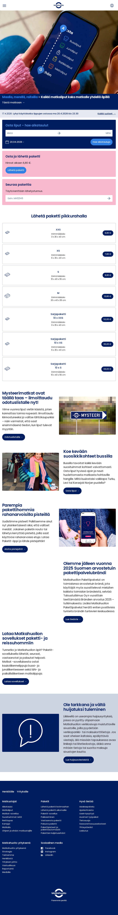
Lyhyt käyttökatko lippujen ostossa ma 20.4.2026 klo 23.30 (45, 113)
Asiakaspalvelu (86, 806)
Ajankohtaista (86, 810)
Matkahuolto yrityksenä (14, 848)
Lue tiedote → (73, 619)
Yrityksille (22, 791)
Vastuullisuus (8, 865)
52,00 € (107, 319)
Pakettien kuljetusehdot (53, 833)
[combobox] (62, 133)
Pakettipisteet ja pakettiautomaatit (50, 828)
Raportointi (8, 868)
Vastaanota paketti (51, 820)
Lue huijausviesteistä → (79, 759)
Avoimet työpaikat (88, 817)
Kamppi (6, 823)
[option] (59, 60)
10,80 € (107, 296)
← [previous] (3, 60)
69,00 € (107, 369)
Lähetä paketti (16, 170)
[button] (59, 233)
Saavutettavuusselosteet (92, 823)
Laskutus (83, 830)
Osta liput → (72, 490)
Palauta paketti (49, 823)
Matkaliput (7, 810)
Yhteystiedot (86, 827)
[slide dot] (15, 109)
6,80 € (108, 233)
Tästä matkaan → (13, 102)
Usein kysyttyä (86, 813)
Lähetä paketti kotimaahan (55, 806)
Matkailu (6, 827)
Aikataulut (7, 806)
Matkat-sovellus (10, 813)
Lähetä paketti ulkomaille (54, 810)
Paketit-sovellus (49, 813)
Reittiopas (7, 820)
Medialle (6, 872)
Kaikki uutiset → (107, 113)
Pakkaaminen (47, 817)
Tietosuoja (84, 820)
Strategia (7, 851)
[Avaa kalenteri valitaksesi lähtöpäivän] (15, 142)
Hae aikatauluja (101, 142)
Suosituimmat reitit (12, 817)
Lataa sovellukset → (15, 681)
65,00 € (107, 344)
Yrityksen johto (9, 861)
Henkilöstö (7, 858)
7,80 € (108, 254)
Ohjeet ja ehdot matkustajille (17, 830)
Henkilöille (7, 791)
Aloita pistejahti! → (15, 549)
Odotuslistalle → (13, 437)
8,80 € (108, 275)
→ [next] (114, 60)
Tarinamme (8, 855)
